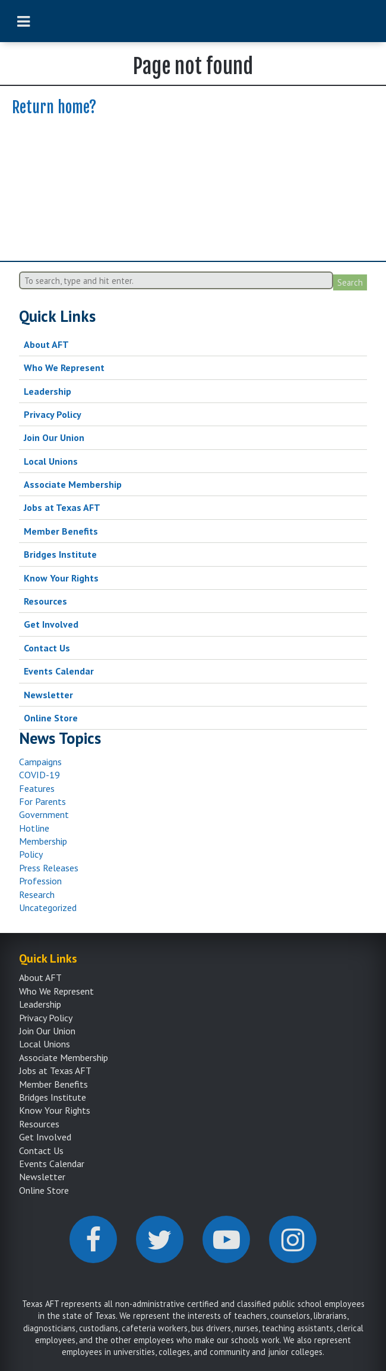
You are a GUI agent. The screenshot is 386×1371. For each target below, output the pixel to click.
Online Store (51, 718)
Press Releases (48, 868)
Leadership (47, 391)
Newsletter (48, 695)
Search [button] (350, 282)
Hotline (34, 828)
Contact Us (47, 648)
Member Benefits (61, 531)
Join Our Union (54, 437)
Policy (31, 854)
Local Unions (51, 461)
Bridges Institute (60, 554)
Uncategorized (48, 907)
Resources (45, 601)
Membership (43, 841)
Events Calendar (59, 671)
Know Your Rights (61, 578)
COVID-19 (39, 775)
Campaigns (40, 762)
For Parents (42, 801)
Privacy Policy (52, 414)
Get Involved (51, 624)
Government (44, 814)
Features (37, 788)
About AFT (46, 344)
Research (37, 894)
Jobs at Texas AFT (62, 507)
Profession (40, 881)
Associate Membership (73, 484)
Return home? (54, 107)
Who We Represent (64, 367)
